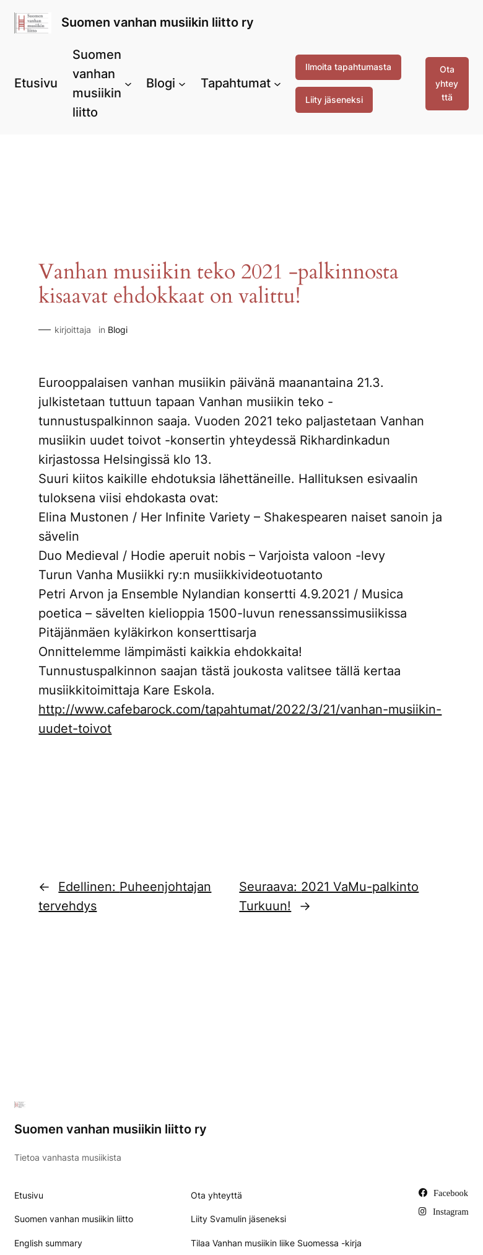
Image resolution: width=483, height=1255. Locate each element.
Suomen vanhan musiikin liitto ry (157, 22)
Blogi (118, 329)
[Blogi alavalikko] (182, 83)
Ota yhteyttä (446, 83)
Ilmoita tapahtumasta (348, 66)
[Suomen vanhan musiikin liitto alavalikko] (128, 83)
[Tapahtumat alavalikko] (277, 83)
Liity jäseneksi (334, 99)
